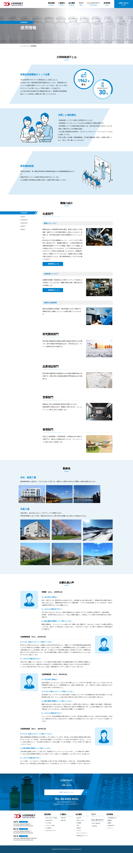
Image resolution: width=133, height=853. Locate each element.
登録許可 (79, 828)
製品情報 (47, 814)
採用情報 (110, 814)
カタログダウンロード (51, 830)
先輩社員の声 (111, 825)
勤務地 (109, 823)
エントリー (110, 828)
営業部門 (22, 226)
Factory (62, 4)
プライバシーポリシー (82, 833)
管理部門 (22, 229)
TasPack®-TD (49, 820)
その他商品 (48, 828)
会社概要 (78, 814)
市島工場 (63, 817)
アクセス (79, 830)
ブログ (93, 814)
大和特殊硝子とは (112, 817)
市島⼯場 (94, 826)
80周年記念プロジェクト (83, 835)
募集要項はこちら (54, 264)
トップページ (24, 46)
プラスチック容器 (50, 825)
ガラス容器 (48, 823)
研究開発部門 (24, 220)
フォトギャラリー (97, 820)
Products (51, 4)
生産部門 (22, 216)
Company (72, 4)
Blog (81, 4)
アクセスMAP (23, 821)
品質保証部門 (24, 223)
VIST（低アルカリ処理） (52, 817)
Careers (107, 4)
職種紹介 (110, 820)
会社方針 (79, 817)
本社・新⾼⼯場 (96, 823)
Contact (123, 4)
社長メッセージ (80, 820)
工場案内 (63, 814)
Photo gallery (93, 4)
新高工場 (63, 820)
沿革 (78, 825)
